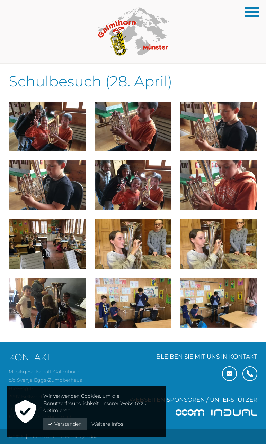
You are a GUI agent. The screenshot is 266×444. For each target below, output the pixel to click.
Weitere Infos (107, 424)
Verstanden (65, 424)
